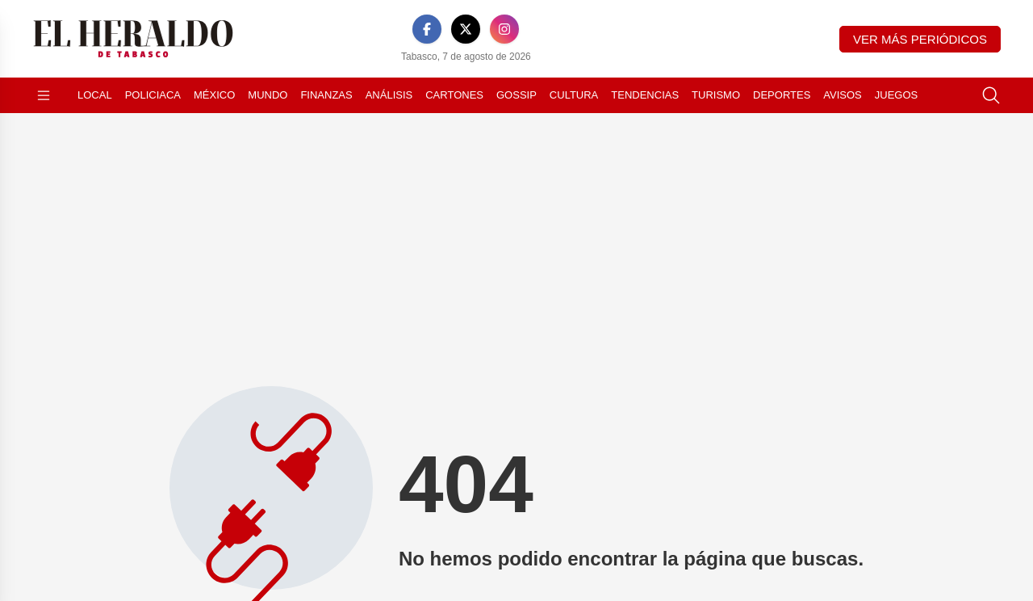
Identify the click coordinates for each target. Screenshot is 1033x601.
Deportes (781, 95)
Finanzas (326, 95)
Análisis (389, 95)
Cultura (574, 95)
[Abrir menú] (43, 95)
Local (94, 95)
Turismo (716, 95)
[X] (465, 29)
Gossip (516, 95)
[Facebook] (426, 29)
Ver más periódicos (920, 39)
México (214, 95)
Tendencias (645, 95)
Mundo (267, 95)
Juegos (896, 95)
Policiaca (153, 95)
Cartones (454, 95)
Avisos (842, 95)
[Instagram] (504, 29)
